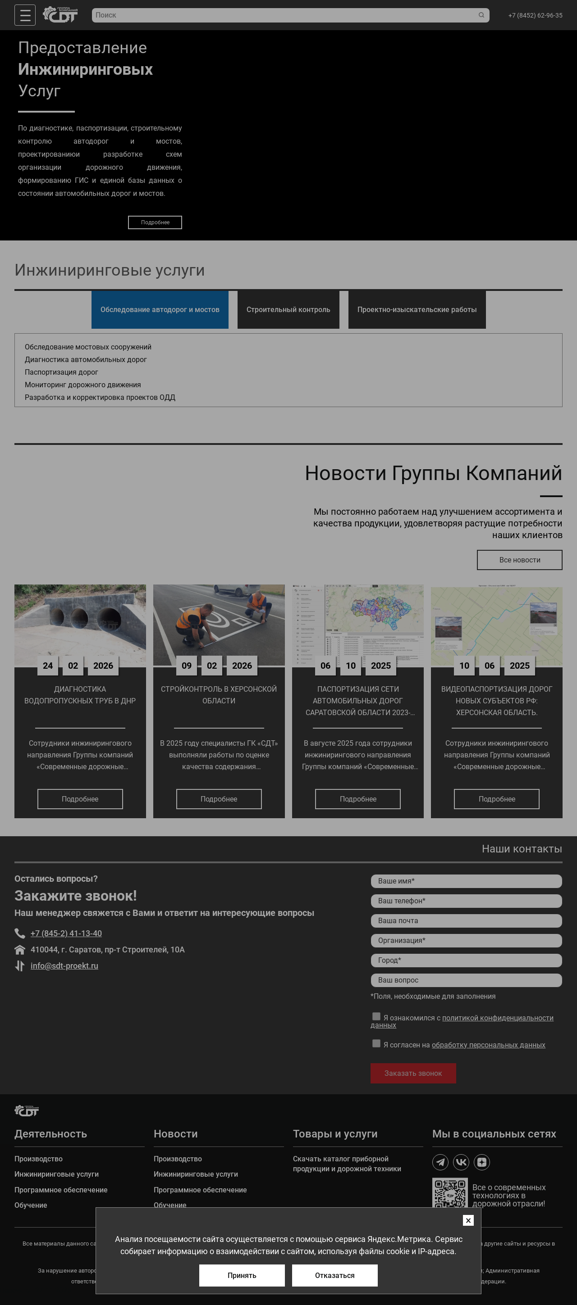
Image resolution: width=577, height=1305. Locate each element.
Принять (242, 1275)
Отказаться (335, 1275)
